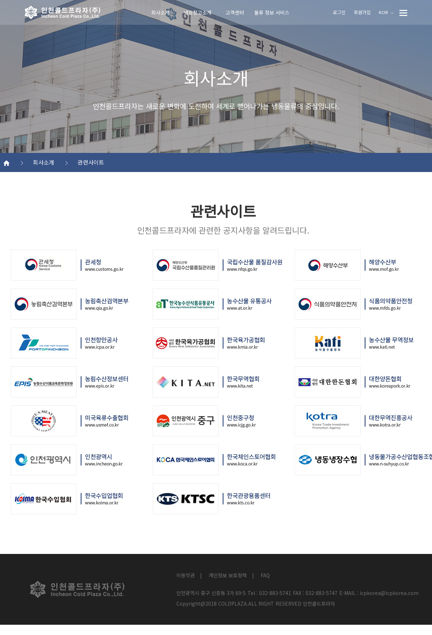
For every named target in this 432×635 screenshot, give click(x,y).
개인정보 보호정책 (228, 575)
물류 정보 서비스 (271, 12)
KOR (386, 12)
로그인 (339, 12)
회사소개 (160, 12)
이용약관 (185, 575)
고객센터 (235, 12)
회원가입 (362, 12)
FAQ (265, 575)
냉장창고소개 (197, 12)
